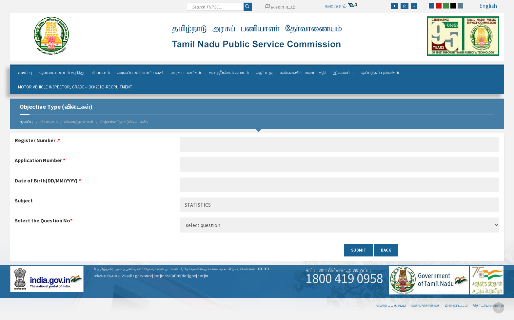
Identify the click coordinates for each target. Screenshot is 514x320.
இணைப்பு (343, 72)
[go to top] (498, 307)
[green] (446, 6)
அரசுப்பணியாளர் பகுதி (140, 72)
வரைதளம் (335, 6)
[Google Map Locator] (280, 6)
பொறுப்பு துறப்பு (391, 305)
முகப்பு (25, 72)
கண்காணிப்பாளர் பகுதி (303, 72)
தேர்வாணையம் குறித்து (61, 72)
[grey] (460, 6)
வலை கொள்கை (425, 305)
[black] (453, 6)
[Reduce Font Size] (414, 6)
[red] (439, 6)
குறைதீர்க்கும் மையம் (229, 72)
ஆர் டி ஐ (264, 72)
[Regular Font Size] (404, 6)
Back (386, 250)
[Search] (219, 8)
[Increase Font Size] (394, 6)
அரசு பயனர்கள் (186, 72)
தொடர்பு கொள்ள (488, 305)
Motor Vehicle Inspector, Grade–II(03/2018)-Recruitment (75, 87)
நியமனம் (101, 72)
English (488, 5)
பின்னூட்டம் (456, 305)
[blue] (431, 6)
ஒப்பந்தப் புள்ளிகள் (380, 72)
